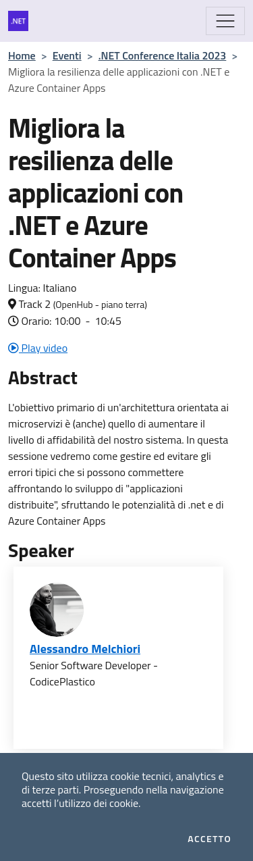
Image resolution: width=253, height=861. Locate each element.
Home (22, 55)
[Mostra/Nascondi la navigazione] (225, 21)
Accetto (209, 838)
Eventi (67, 55)
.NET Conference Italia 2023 (163, 55)
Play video (37, 348)
